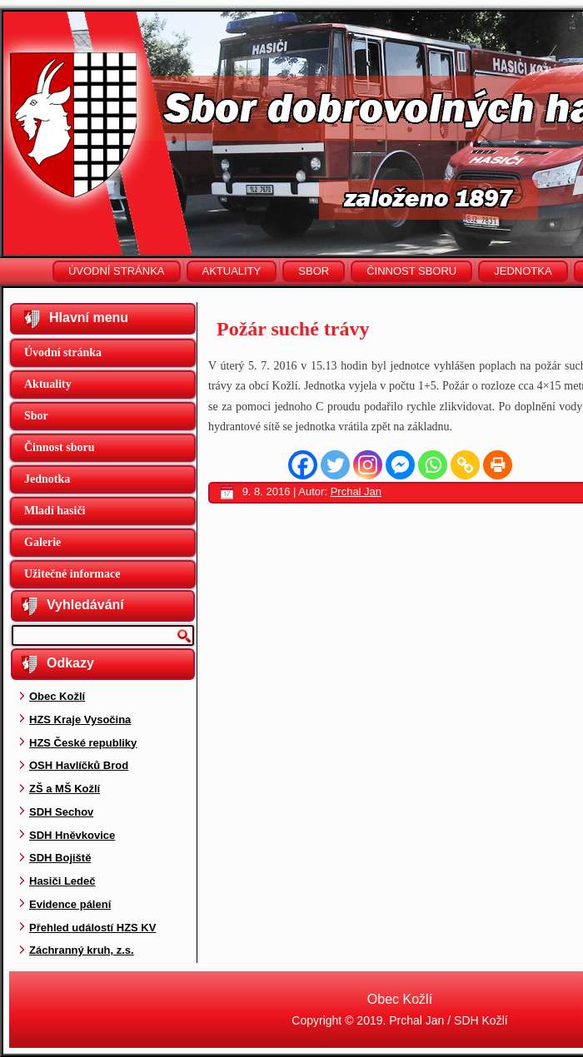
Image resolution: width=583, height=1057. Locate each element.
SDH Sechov (61, 812)
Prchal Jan (356, 491)
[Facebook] (302, 464)
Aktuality (232, 271)
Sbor (313, 271)
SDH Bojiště (60, 857)
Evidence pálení (70, 904)
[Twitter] (335, 464)
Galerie (42, 542)
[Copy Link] (465, 464)
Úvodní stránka (116, 271)
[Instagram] (367, 464)
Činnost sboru (411, 271)
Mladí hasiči (55, 510)
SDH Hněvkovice (72, 835)
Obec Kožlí (57, 696)
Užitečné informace (72, 574)
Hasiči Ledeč (62, 881)
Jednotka (522, 271)
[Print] (497, 464)
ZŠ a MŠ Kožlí (64, 788)
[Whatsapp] (432, 464)
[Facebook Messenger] (400, 464)
